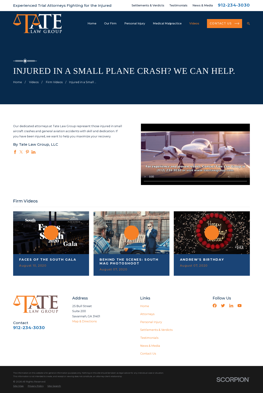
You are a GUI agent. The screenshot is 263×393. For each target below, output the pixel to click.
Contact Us (148, 353)
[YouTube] (240, 306)
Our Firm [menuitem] (110, 23)
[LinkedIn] (231, 306)
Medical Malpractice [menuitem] (167, 23)
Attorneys (147, 314)
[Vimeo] (248, 306)
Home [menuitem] (91, 23)
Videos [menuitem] (194, 23)
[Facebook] (215, 306)
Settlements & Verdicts (148, 5)
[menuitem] (18, 386)
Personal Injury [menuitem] (134, 23)
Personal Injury (151, 322)
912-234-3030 (234, 5)
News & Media (202, 5)
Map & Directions (84, 321)
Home (144, 306)
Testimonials (178, 5)
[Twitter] (223, 306)
